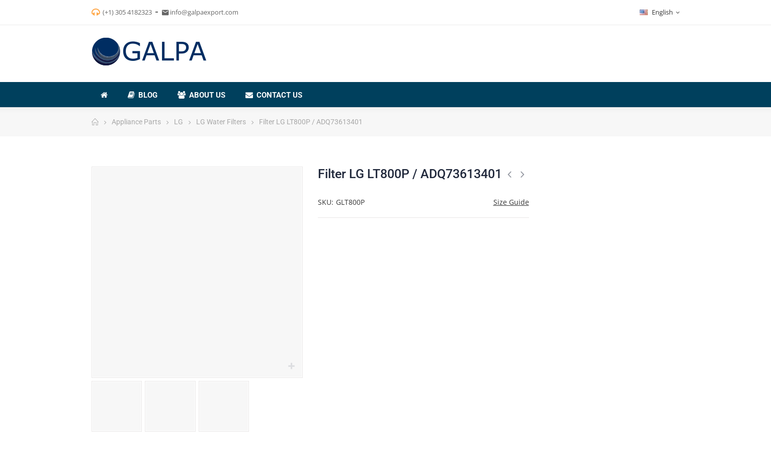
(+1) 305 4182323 (127, 12)
